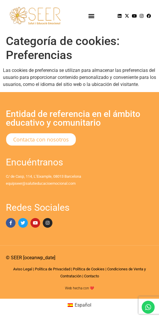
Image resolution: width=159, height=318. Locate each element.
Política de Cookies (89, 269)
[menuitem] (79, 305)
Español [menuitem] (83, 305)
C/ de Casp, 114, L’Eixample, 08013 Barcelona (43, 176)
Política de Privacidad (52, 269)
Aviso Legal (22, 269)
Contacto (91, 276)
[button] (91, 16)
